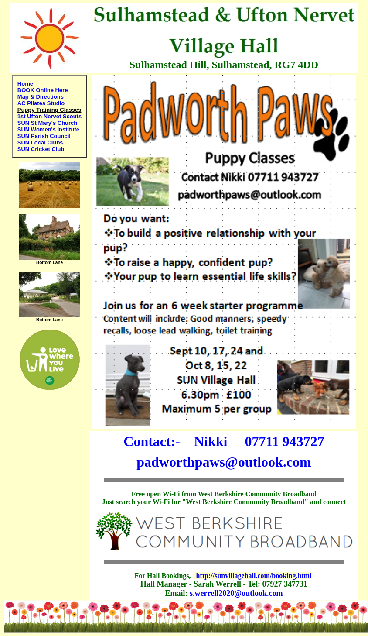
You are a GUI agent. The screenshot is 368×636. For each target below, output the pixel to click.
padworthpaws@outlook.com (223, 462)
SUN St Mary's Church (47, 123)
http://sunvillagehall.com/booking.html (254, 575)
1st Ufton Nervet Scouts (49, 116)
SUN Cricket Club (41, 149)
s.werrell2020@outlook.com (236, 593)
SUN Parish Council (44, 136)
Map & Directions (40, 96)
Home (25, 83)
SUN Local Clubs (40, 142)
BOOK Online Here (42, 90)
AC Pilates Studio (41, 103)
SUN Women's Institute (48, 129)
